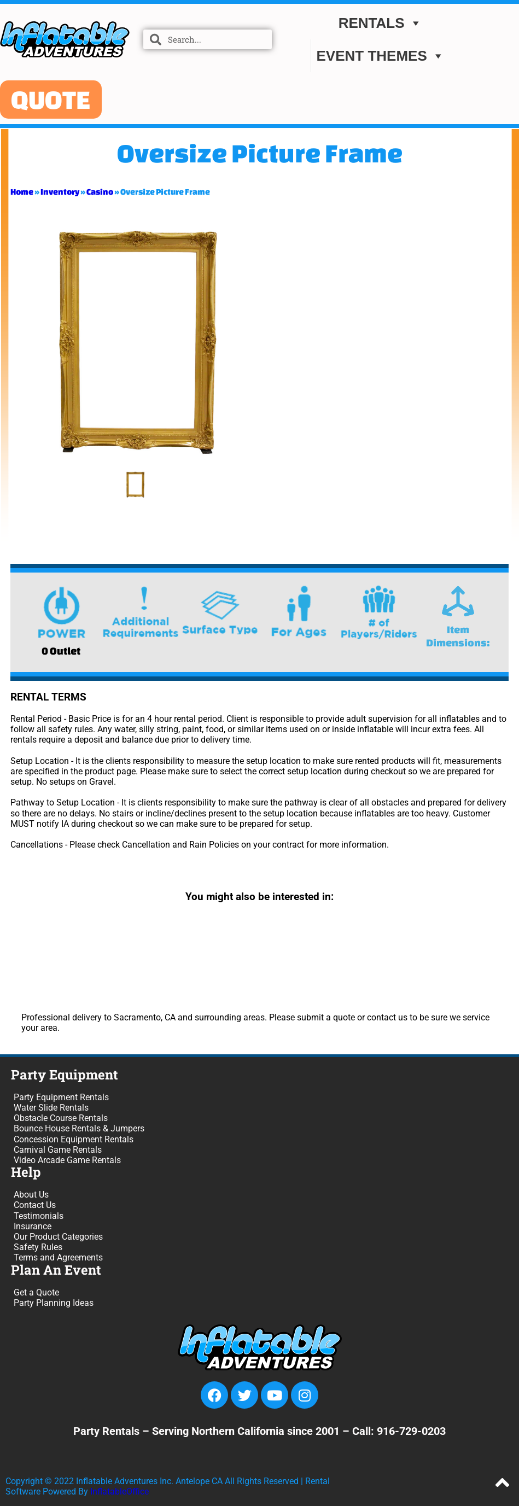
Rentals (380, 23)
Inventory (59, 191)
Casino (99, 191)
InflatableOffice (119, 1491)
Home (21, 191)
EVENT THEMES (381, 56)
